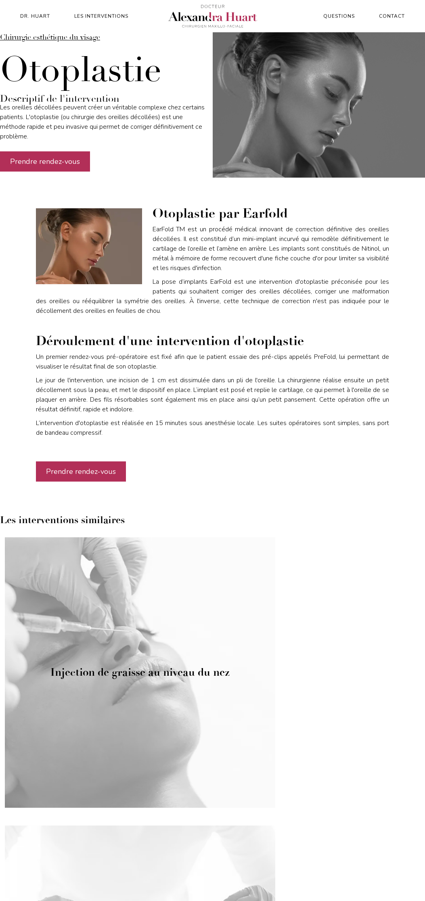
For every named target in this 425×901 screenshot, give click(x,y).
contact (392, 16)
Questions (339, 16)
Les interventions (101, 16)
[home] (212, 16)
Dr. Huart (35, 16)
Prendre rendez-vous (45, 161)
